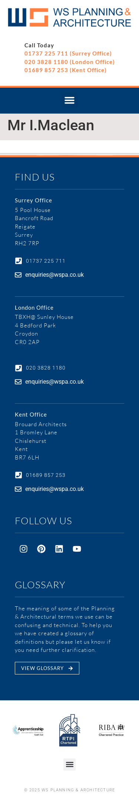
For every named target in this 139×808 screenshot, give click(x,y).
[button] (70, 100)
